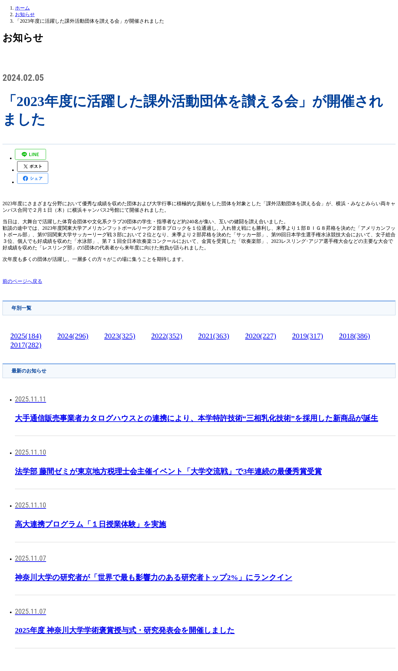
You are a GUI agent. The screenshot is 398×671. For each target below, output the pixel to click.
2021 (213, 336)
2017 (25, 345)
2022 (166, 336)
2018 (354, 336)
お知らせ (25, 14)
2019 (307, 336)
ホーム (22, 8)
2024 (72, 336)
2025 (25, 336)
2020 (260, 336)
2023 (119, 336)
